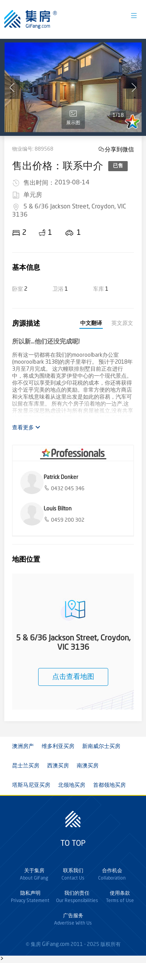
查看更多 (26, 427)
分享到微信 (119, 149)
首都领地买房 (109, 785)
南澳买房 (88, 766)
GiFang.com (55, 944)
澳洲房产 (23, 746)
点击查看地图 (73, 676)
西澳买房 (58, 766)
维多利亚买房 (58, 746)
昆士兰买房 (25, 766)
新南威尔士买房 (101, 746)
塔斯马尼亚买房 (31, 785)
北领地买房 (71, 785)
